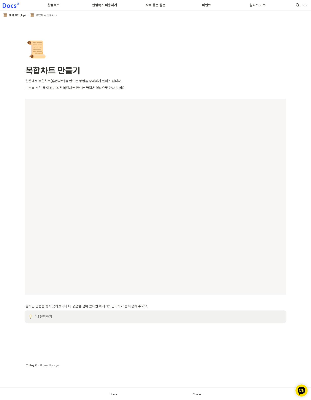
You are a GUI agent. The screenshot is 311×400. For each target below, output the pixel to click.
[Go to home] (11, 5)
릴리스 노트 (257, 5)
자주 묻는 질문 (155, 5)
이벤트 (206, 5)
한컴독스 (54, 5)
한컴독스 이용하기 (104, 5)
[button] (297, 5)
